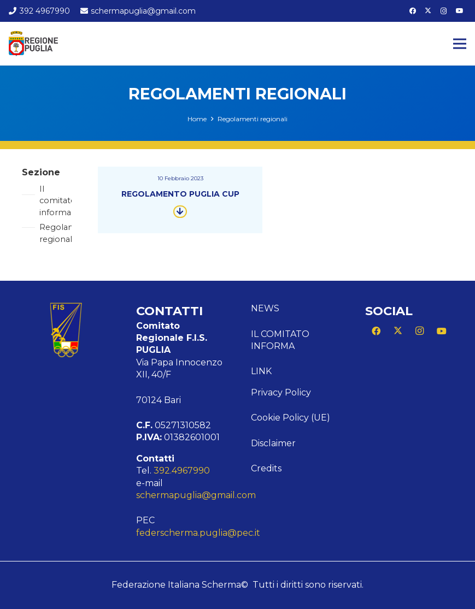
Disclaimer (273, 443)
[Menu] (459, 43)
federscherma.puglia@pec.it (198, 533)
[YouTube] (459, 10)
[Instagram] (443, 10)
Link (261, 371)
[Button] (180, 211)
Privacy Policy (281, 392)
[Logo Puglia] (33, 43)
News (265, 308)
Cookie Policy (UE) (290, 417)
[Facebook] (412, 10)
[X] (428, 10)
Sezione (41, 172)
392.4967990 (182, 470)
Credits (266, 468)
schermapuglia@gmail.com (196, 495)
